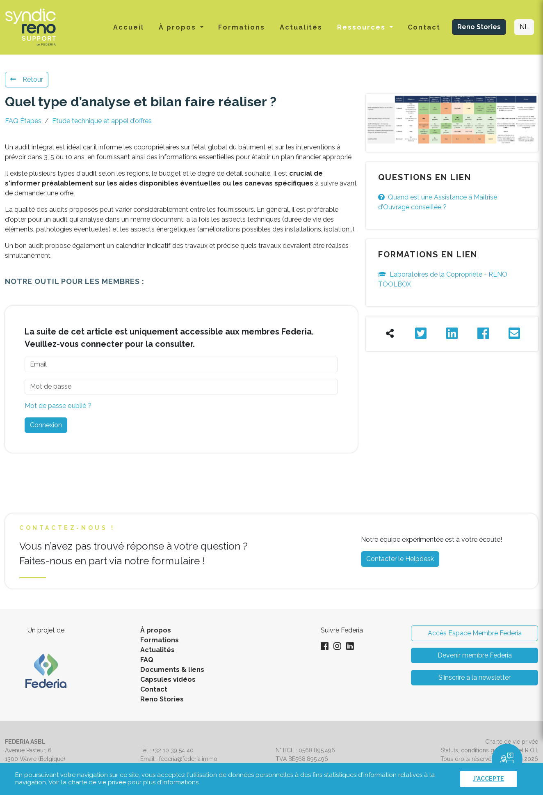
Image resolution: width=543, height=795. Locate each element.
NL (524, 27)
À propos (155, 630)
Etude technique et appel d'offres (102, 121)
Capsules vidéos (168, 679)
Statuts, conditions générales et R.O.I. (489, 750)
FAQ (146, 660)
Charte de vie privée (511, 741)
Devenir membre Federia (475, 655)
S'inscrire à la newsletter (474, 677)
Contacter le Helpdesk (400, 559)
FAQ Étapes (23, 121)
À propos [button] (178, 27)
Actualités (301, 27)
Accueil (128, 27)
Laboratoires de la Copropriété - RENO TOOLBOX (442, 279)
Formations (241, 27)
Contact (424, 27)
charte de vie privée (97, 782)
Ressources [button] (362, 27)
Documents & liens (172, 670)
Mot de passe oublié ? (58, 406)
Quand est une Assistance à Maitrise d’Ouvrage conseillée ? (437, 202)
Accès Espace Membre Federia (475, 633)
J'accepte (488, 778)
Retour (26, 79)
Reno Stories (479, 27)
